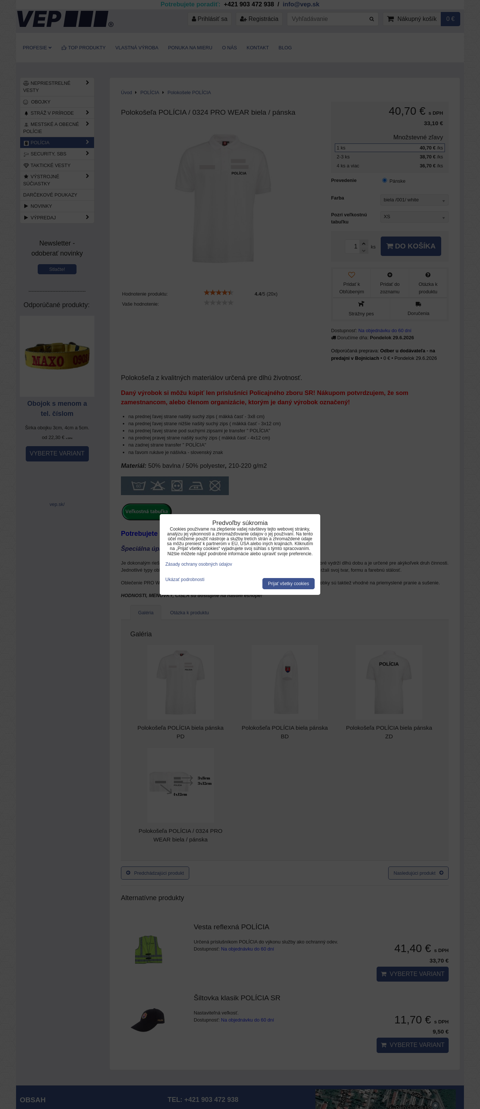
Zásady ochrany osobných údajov (198, 564)
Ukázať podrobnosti (185, 579)
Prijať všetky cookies (288, 583)
